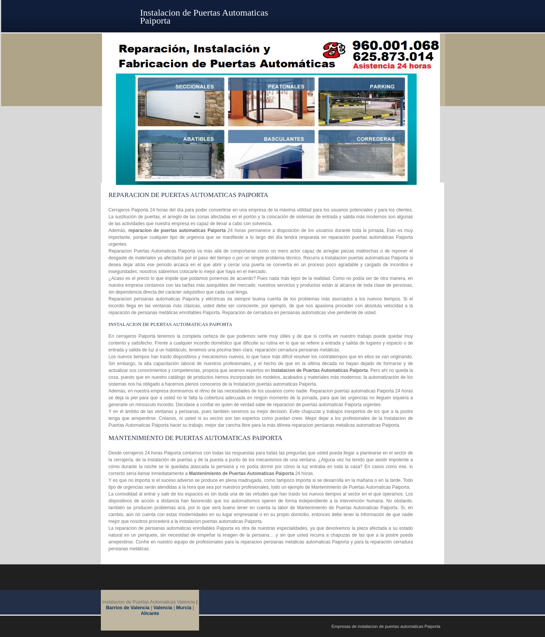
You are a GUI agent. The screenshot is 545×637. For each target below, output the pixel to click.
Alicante (150, 613)
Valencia (162, 607)
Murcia (183, 607)
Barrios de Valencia (128, 607)
